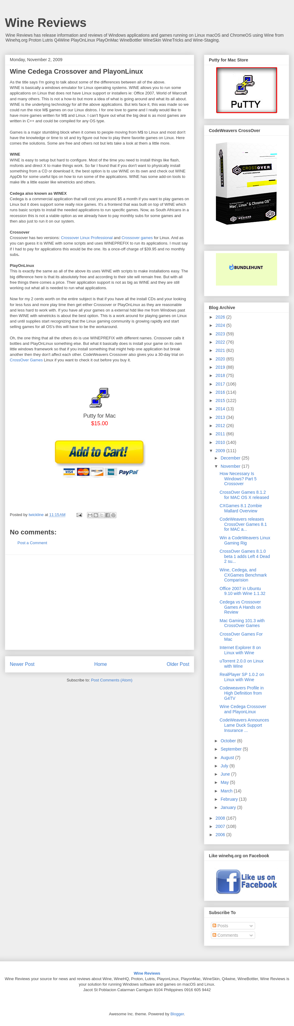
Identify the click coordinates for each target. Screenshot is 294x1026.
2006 (221, 834)
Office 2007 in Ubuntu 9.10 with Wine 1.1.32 (243, 591)
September (232, 749)
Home (100, 664)
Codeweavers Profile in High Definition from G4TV (242, 693)
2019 (221, 367)
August (228, 757)
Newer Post (22, 664)
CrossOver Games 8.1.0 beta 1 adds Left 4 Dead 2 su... (245, 556)
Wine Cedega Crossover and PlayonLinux (243, 709)
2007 (221, 826)
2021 (221, 350)
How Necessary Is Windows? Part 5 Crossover (238, 478)
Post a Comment (32, 543)
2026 (221, 317)
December (231, 458)
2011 (221, 433)
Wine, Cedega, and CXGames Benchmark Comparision (243, 575)
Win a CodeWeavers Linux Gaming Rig (245, 540)
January (229, 807)
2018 (221, 375)
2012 (221, 425)
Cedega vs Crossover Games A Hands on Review (240, 607)
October (229, 740)
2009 (221, 450)
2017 (221, 384)
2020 (221, 358)
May (225, 782)
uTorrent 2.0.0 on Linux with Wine (241, 664)
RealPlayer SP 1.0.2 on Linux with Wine (242, 677)
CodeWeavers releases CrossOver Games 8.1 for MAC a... (243, 524)
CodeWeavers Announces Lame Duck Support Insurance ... (244, 725)
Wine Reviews (45, 22)
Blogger (177, 1014)
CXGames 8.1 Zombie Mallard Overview (241, 508)
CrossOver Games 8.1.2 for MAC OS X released (244, 495)
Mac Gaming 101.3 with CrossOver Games (242, 623)
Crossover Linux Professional (87, 237)
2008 (221, 818)
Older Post (178, 664)
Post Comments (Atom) (111, 680)
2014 (221, 408)
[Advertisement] (99, 602)
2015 (221, 400)
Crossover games (137, 237)
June (226, 774)
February (230, 799)
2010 (221, 442)
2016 (221, 392)
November (231, 466)
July (225, 765)
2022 (221, 342)
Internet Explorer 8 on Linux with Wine (240, 650)
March (227, 790)
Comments (225, 935)
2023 (221, 333)
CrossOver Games (26, 360)
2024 (221, 325)
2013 (221, 417)
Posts (220, 925)
